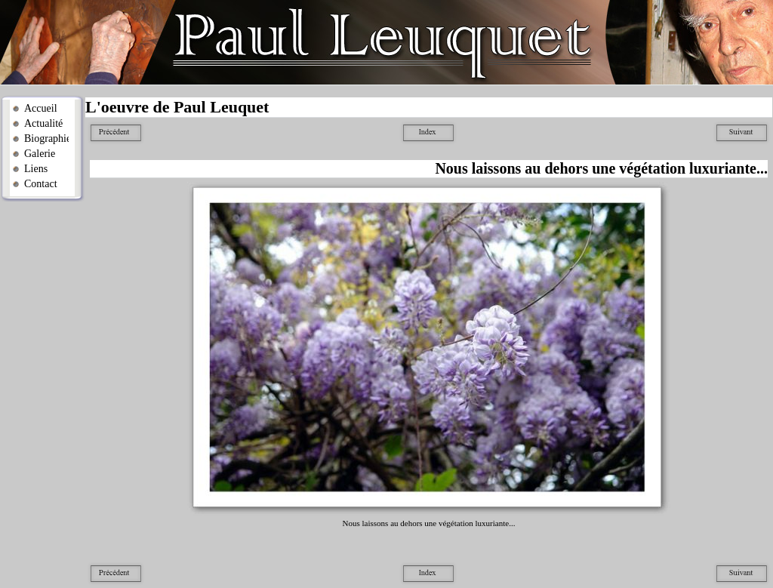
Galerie (39, 153)
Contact (40, 183)
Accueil (40, 108)
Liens (36, 168)
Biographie (46, 138)
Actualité (43, 123)
